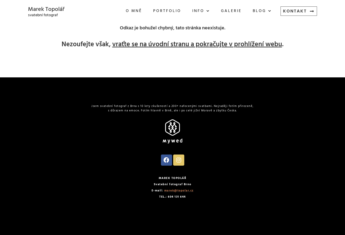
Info (201, 11)
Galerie (231, 11)
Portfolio (167, 11)
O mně (134, 11)
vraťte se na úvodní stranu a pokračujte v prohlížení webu (197, 44)
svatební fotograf (43, 15)
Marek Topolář (46, 9)
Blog (262, 11)
